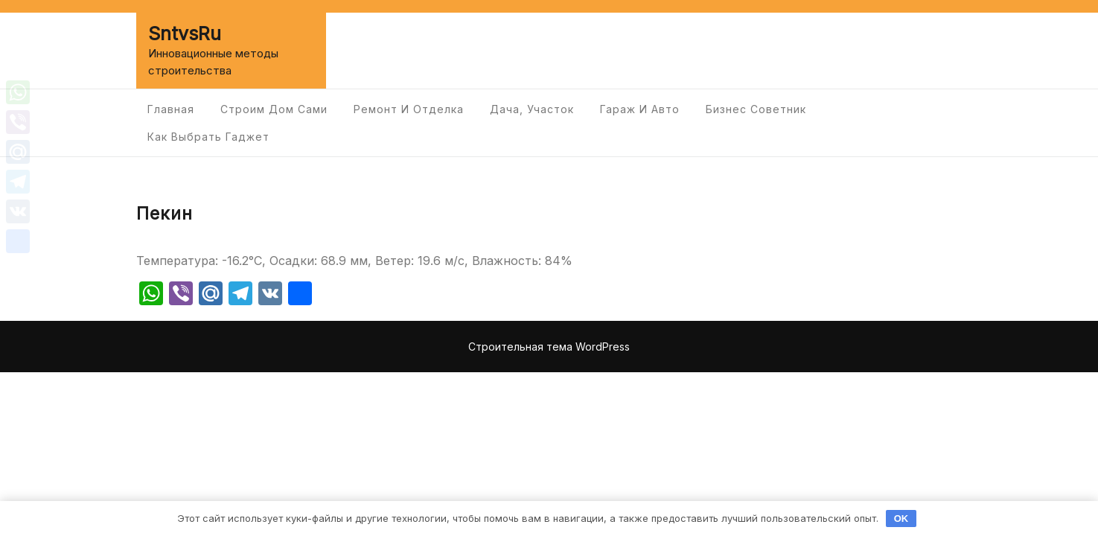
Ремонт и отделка (409, 109)
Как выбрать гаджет (208, 136)
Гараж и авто (640, 109)
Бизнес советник (756, 109)
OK (901, 518)
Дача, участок (532, 109)
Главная (170, 109)
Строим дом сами (274, 109)
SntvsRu (184, 33)
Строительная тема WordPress (549, 346)
